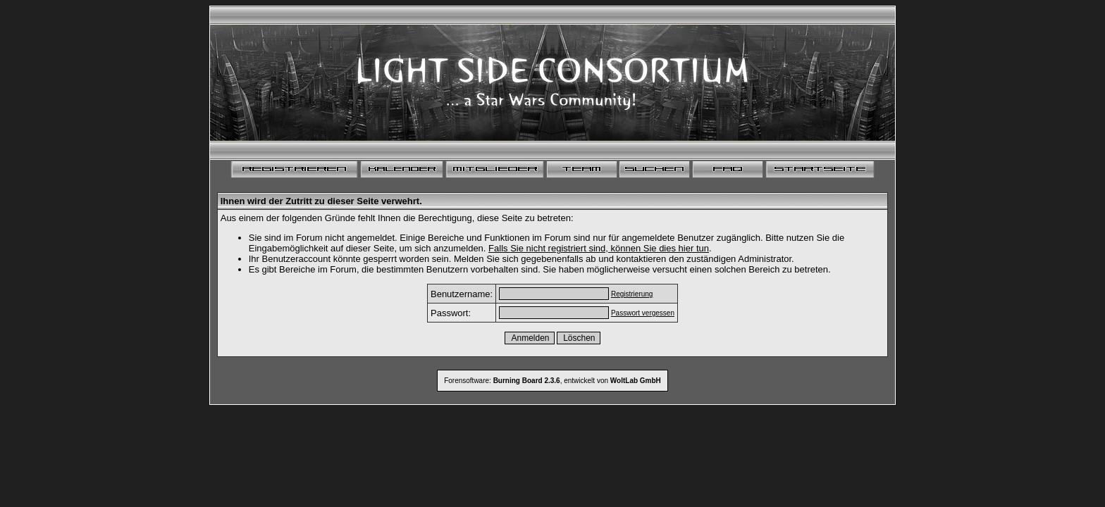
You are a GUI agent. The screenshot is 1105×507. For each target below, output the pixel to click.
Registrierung (632, 294)
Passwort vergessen (642, 313)
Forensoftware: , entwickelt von (552, 380)
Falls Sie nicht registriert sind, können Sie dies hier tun (598, 248)
